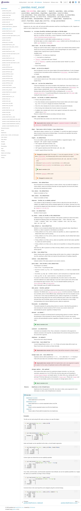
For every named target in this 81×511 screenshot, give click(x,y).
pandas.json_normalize (7, 42)
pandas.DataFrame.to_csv (8, 19)
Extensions (3, 155)
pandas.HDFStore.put (7, 67)
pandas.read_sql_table (7, 103)
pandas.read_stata (6, 114)
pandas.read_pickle (6, 10)
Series (2, 130)
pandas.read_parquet (7, 89)
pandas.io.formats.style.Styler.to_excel (11, 35)
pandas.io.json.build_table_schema (10, 46)
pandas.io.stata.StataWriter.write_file (10, 125)
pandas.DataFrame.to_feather (9, 87)
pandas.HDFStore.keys (7, 78)
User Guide (30, 2)
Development (46, 2)
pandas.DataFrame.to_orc (8, 96)
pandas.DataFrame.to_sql (8, 110)
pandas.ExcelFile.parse (7, 33)
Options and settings (5, 153)
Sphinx (14, 509)
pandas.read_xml (6, 55)
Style (2, 148)
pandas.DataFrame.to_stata (8, 116)
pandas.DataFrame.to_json (8, 44)
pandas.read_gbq (6, 112)
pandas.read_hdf (6, 64)
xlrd (58, 154)
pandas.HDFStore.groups (8, 80)
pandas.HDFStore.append (8, 69)
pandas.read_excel (6, 28)
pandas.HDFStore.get (7, 71)
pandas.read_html (6, 49)
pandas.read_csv (6, 17)
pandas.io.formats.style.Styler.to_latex (10, 62)
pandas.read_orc (6, 94)
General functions (5, 128)
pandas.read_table (6, 15)
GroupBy (3, 144)
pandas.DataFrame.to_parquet (9, 92)
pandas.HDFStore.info (7, 76)
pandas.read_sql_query (7, 105)
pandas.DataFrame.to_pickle (8, 13)
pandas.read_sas (6, 98)
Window (3, 141)
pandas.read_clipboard (7, 24)
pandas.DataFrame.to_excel (8, 31)
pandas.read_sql (6, 107)
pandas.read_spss (6, 101)
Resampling (4, 146)
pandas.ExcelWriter (6, 37)
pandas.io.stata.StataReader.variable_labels (11, 123)
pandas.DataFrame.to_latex (8, 60)
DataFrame (3, 132)
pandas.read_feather (7, 85)
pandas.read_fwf (6, 22)
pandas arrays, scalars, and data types (10, 135)
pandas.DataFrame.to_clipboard (9, 26)
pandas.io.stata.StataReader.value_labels (11, 121)
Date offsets (4, 139)
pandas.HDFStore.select (7, 74)
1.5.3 (65, 2)
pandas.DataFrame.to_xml (8, 58)
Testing (2, 157)
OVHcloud (32, 507)
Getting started (23, 2)
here (72, 379)
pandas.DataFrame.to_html (8, 51)
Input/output (4, 8)
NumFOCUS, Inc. (19, 507)
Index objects (4, 137)
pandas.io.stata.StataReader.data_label (11, 119)
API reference (38, 2)
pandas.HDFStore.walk (7, 83)
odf (73, 158)
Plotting (3, 150)
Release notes (54, 2)
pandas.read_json (6, 40)
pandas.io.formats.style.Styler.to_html (10, 53)
